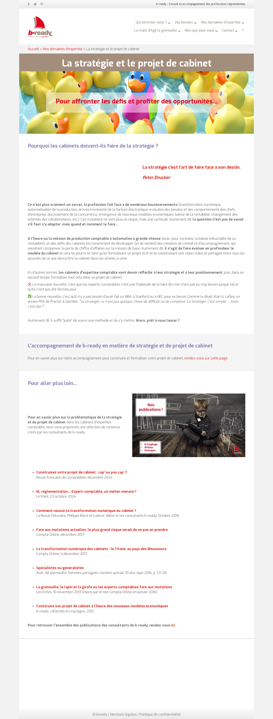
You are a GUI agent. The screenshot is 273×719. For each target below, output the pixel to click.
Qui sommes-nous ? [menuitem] (151, 22)
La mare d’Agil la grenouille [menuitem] (155, 30)
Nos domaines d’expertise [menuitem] (221, 22)
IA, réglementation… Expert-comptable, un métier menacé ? (86, 491)
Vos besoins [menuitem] (184, 22)
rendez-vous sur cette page (205, 358)
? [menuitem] (243, 30)
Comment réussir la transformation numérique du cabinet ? (86, 510)
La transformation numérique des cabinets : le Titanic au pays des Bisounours (101, 549)
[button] (169, 23)
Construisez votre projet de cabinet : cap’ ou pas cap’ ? (81, 472)
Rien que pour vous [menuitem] (199, 30)
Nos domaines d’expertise (63, 49)
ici (173, 625)
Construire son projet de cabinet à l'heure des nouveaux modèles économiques (102, 606)
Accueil (33, 49)
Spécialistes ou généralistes (60, 568)
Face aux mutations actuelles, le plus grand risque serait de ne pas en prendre (102, 529)
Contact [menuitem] (228, 30)
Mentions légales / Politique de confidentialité (145, 714)
